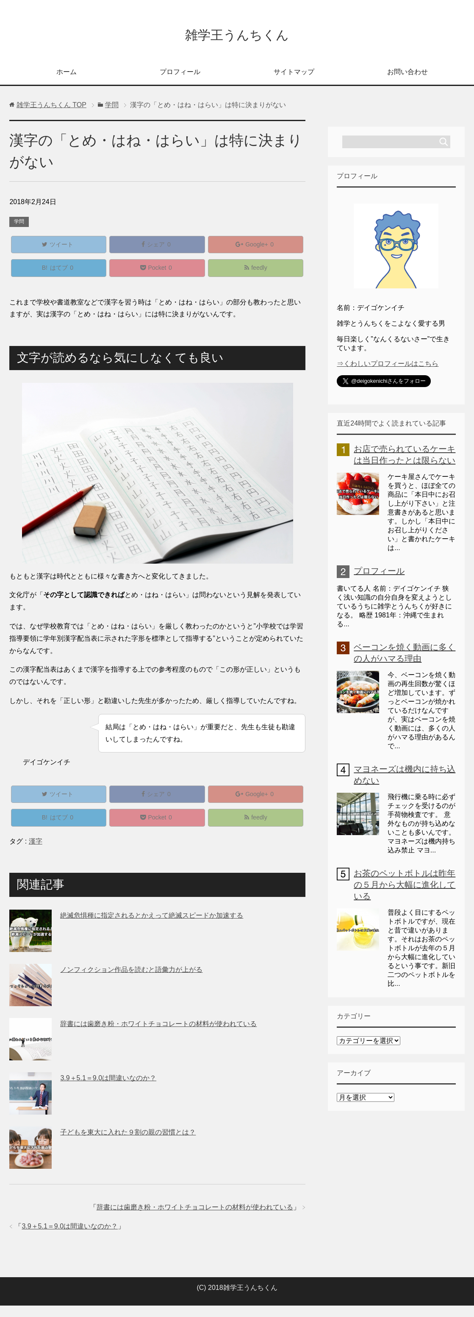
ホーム (66, 73)
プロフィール (180, 73)
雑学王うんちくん (237, 35)
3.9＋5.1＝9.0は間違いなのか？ (108, 1089)
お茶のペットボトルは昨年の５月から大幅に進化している (404, 887)
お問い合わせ (407, 73)
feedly (256, 273)
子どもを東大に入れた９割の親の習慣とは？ (128, 1143)
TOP (51, 107)
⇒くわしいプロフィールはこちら (387, 365)
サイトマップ (294, 73)
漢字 (35, 852)
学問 (19, 224)
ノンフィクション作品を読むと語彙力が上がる (131, 981)
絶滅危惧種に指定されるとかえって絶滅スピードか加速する (151, 926)
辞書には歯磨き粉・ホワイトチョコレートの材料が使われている (158, 1035)
